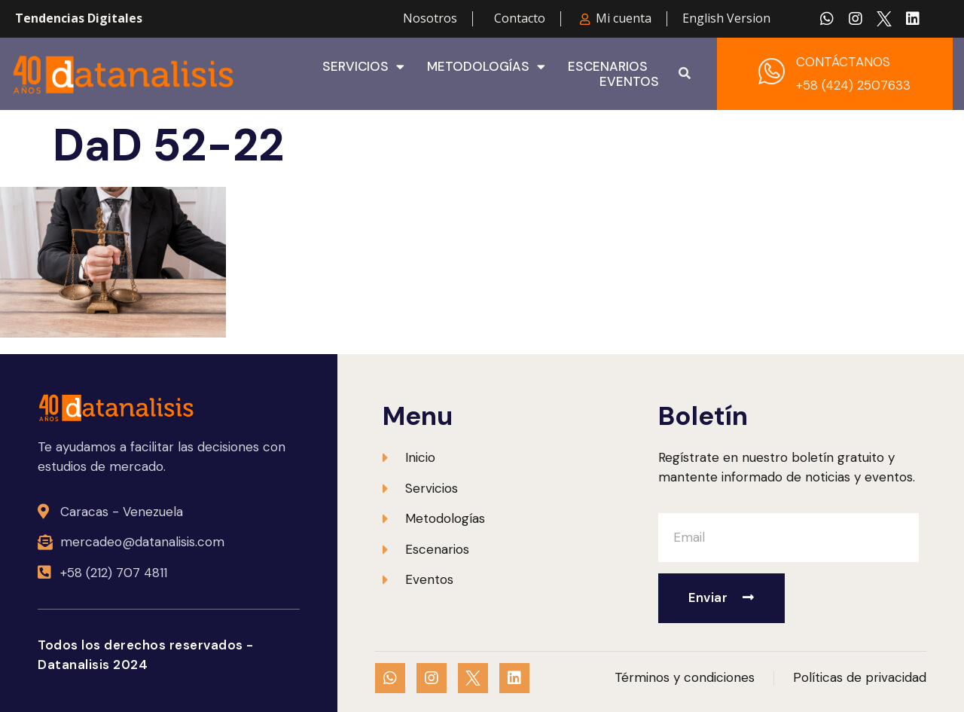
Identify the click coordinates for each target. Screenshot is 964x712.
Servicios (363, 66)
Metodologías (486, 66)
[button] (684, 74)
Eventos (629, 81)
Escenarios (608, 66)
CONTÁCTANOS (843, 61)
